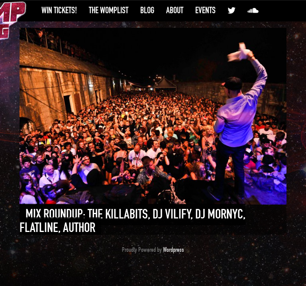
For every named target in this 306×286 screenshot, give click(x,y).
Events (205, 10)
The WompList (108, 10)
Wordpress (173, 250)
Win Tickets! (59, 10)
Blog (147, 10)
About (174, 10)
